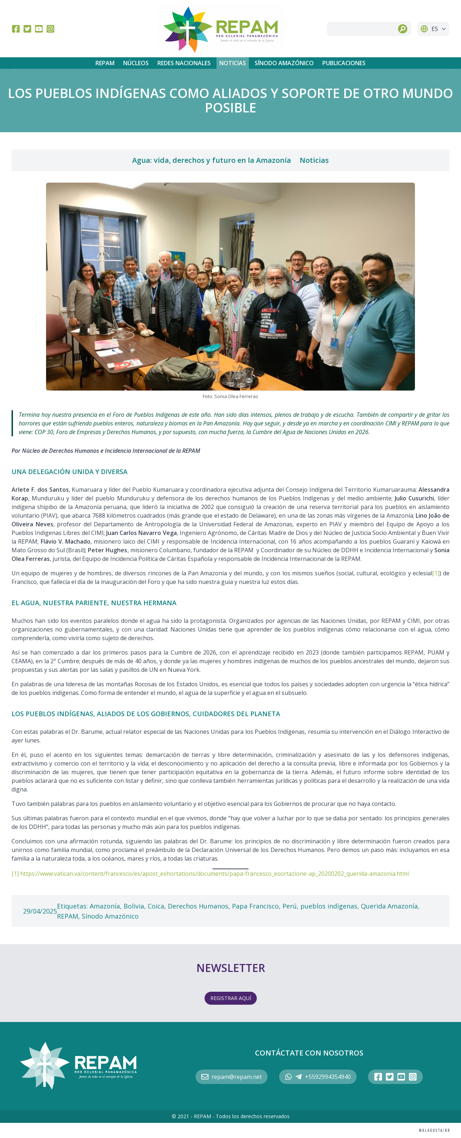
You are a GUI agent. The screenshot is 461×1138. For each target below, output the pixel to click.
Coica (156, 906)
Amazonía (105, 906)
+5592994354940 (318, 1077)
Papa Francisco (255, 906)
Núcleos (136, 63)
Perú (289, 906)
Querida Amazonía (389, 906)
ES (433, 28)
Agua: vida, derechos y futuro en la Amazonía (211, 160)
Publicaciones (344, 63)
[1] (435, 573)
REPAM (105, 63)
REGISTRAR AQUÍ (230, 998)
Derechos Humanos (198, 906)
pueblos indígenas (328, 906)
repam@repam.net (231, 1077)
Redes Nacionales (184, 63)
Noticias (232, 63)
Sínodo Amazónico (284, 63)
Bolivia (134, 906)
